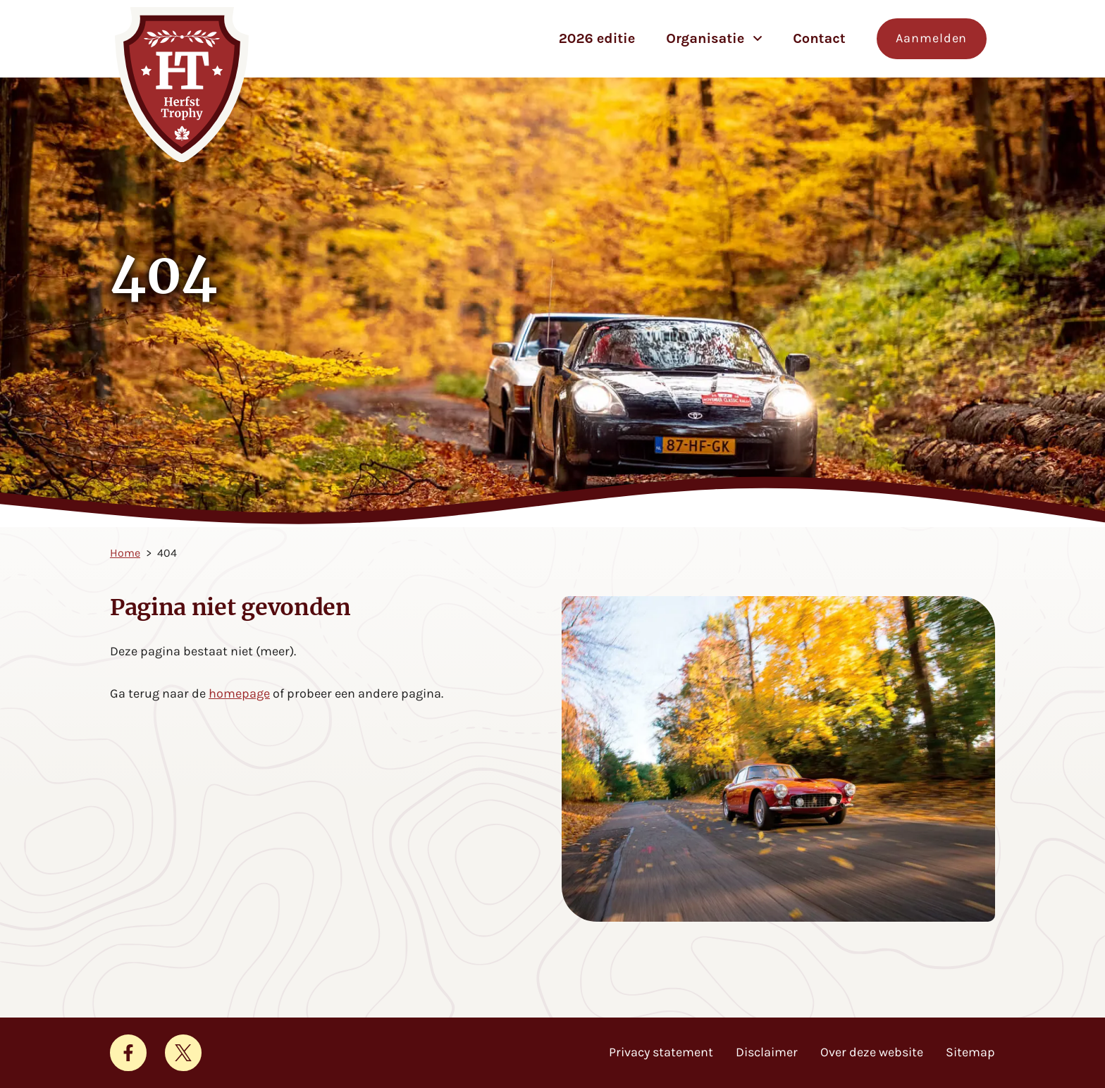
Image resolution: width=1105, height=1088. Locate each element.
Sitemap (970, 1052)
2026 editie (597, 38)
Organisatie (705, 38)
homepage (239, 693)
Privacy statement (661, 1052)
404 (167, 553)
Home (125, 553)
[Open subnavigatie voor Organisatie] (757, 38)
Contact (819, 38)
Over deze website (871, 1052)
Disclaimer (767, 1052)
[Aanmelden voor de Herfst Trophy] (932, 38)
